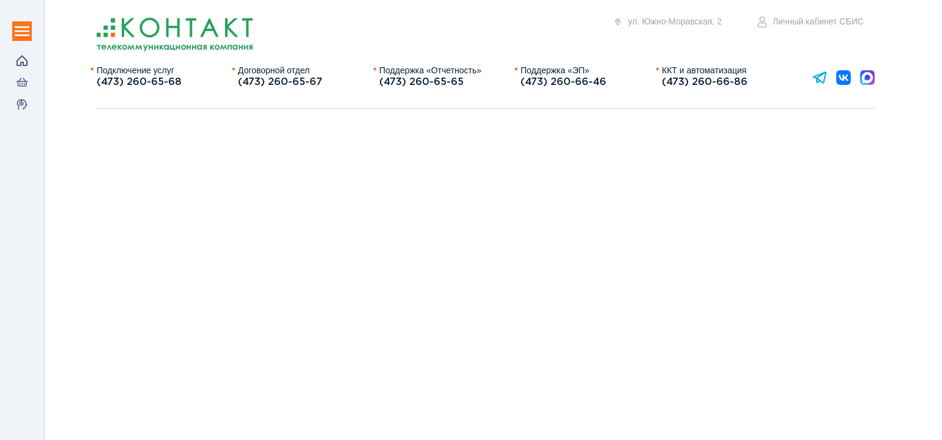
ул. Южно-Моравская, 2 (667, 21)
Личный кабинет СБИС (810, 22)
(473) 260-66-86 (704, 82)
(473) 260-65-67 (280, 82)
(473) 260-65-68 (139, 82)
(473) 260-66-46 (563, 82)
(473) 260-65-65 (421, 82)
